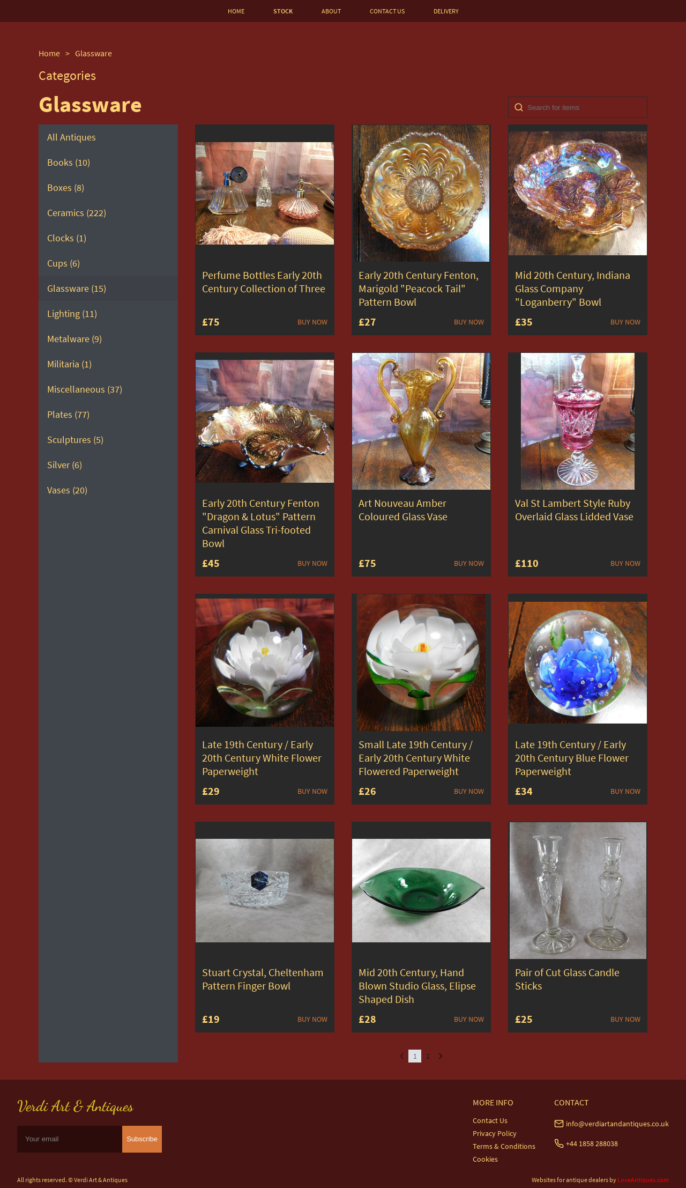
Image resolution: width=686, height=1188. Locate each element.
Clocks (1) (66, 238)
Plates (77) (68, 414)
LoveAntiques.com (643, 1180)
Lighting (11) (72, 313)
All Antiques (71, 137)
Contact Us (490, 1120)
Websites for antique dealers (570, 1180)
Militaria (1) (69, 364)
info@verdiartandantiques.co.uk (617, 1123)
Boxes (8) (65, 187)
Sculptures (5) (75, 439)
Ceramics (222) (76, 212)
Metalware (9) (74, 339)
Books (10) (68, 162)
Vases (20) (67, 490)
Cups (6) (63, 263)
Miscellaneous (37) (84, 389)
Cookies (485, 1159)
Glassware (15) (76, 288)
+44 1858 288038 (592, 1143)
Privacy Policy (495, 1133)
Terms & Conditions (504, 1146)
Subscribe (142, 1139)
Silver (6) (64, 465)
